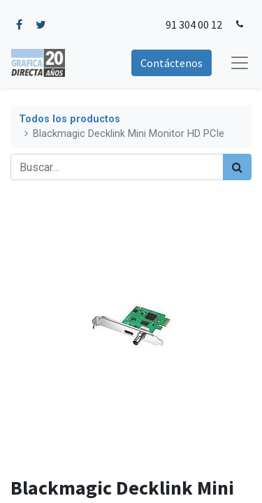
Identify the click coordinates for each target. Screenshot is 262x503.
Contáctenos (171, 63)
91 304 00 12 (194, 24)
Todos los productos (69, 119)
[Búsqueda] (237, 167)
